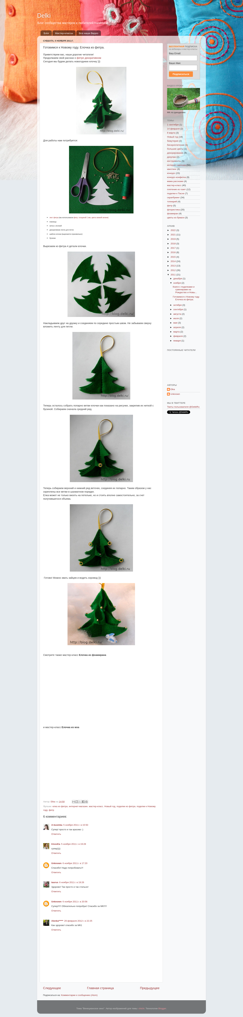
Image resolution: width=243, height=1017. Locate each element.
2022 (173, 230)
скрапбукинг (173, 197)
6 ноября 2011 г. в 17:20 (75, 863)
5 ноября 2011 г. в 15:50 (75, 825)
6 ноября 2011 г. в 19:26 (71, 882)
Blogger (162, 1008)
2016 (173, 252)
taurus (54, 882)
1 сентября (173, 124)
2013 (173, 265)
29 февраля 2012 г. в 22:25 (78, 921)
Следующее (52, 988)
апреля (177, 327)
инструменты (174, 161)
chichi (141, 1008)
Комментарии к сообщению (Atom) (79, 995)
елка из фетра (60, 806)
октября (177, 305)
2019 (173, 239)
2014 (173, 261)
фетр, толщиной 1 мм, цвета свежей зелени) (91, 217)
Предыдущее (149, 988)
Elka (172, 389)
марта (176, 331)
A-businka (56, 825)
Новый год (109, 806)
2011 (173, 274)
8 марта (171, 133)
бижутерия (172, 141)
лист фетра (53, 217)
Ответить (56, 834)
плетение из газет (176, 189)
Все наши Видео (88, 33)
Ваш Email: (175, 53)
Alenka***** (57, 921)
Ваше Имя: (175, 63)
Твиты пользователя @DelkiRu (183, 407)
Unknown (56, 863)
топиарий (172, 201)
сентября (178, 309)
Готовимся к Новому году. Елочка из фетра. (186, 298)
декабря (178, 278)
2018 (173, 243)
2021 (173, 234)
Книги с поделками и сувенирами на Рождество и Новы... (185, 289)
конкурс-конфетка (176, 177)
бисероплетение (175, 145)
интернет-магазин (78, 806)
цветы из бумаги (175, 217)
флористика (173, 209)
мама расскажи (175, 181)
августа (177, 314)
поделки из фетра (126, 806)
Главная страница (100, 988)
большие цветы (175, 149)
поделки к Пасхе (175, 193)
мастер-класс (96, 806)
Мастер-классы (64, 33)
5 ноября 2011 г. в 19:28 (73, 844)
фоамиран (172, 213)
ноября (177, 283)
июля (176, 318)
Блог (46, 33)
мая (175, 322)
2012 (173, 270)
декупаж (171, 157)
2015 (173, 257)
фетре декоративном (89, 58)
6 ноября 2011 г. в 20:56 (75, 901)
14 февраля (173, 128)
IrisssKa (55, 844)
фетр (51, 810)
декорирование (175, 153)
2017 (173, 248)
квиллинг (172, 169)
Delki (44, 15)
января (177, 340)
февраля (178, 336)
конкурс (171, 173)
